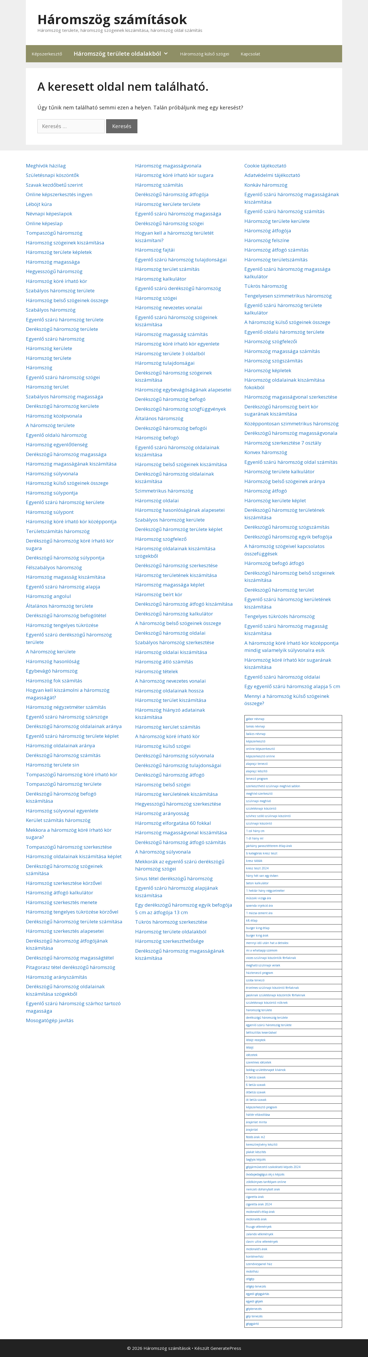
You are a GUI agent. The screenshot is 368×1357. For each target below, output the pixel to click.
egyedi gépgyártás (257, 1294)
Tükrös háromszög (265, 286)
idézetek (252, 1055)
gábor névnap (255, 719)
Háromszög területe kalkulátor (279, 471)
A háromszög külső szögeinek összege (287, 322)
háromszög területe (259, 1010)
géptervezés (254, 1309)
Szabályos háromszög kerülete (170, 519)
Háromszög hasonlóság (53, 661)
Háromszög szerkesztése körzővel (64, 883)
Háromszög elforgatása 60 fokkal (173, 823)
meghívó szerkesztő (259, 794)
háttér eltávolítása (258, 1115)
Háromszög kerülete (49, 348)
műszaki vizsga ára (258, 898)
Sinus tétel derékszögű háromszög (174, 878)
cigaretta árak (255, 1197)
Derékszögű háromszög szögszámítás (286, 527)
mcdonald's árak (256, 1249)
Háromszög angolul (48, 596)
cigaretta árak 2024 (259, 1204)
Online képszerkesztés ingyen (59, 194)
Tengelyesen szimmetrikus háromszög (288, 295)
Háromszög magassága (53, 261)
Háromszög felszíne (266, 240)
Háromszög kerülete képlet (275, 500)
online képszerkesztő (260, 749)
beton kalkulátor (257, 883)
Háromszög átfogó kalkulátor (59, 892)
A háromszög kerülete (51, 651)
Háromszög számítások (112, 19)
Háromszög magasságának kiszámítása (71, 463)
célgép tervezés (256, 1286)
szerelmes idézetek (258, 1062)
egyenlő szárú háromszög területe (269, 1025)
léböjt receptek (256, 1040)
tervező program (257, 779)
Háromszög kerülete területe (167, 204)
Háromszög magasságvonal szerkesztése (290, 396)
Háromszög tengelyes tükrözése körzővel (72, 911)
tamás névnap (255, 726)
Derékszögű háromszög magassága (66, 454)
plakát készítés (256, 1152)
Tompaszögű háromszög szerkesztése (69, 846)
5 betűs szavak (256, 1077)
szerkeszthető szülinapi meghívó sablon (273, 786)
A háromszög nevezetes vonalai (170, 680)
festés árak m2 (255, 1137)
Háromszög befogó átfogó (274, 563)
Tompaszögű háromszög (54, 232)
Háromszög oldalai (157, 500)
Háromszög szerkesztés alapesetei (65, 931)
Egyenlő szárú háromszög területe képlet (72, 736)
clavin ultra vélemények (262, 1242)
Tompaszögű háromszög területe (63, 784)
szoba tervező (255, 980)
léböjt (250, 1047)
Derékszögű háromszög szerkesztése (176, 565)
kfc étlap (251, 920)
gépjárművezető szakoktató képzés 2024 (273, 1167)
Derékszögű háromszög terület (279, 589)
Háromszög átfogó (265, 490)
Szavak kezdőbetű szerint (54, 185)
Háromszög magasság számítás (171, 334)
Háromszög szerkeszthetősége (169, 941)
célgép (250, 1279)
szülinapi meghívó (258, 801)
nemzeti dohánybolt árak (263, 1189)
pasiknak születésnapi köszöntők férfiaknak (275, 995)
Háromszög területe (48, 358)
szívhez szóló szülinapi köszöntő (268, 816)
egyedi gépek (254, 1301)
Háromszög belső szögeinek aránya (284, 481)
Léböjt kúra (39, 204)
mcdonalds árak (256, 1219)
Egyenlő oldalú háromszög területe (284, 332)
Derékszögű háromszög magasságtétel (70, 957)
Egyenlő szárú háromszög (55, 338)
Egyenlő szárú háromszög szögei (63, 377)
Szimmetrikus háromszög (164, 490)
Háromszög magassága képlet (169, 584)
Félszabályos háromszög (54, 567)
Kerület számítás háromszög (58, 820)
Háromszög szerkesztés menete (61, 902)
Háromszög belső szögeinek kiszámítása (181, 464)
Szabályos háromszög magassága (64, 396)
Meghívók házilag (46, 165)
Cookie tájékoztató (265, 165)
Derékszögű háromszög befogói (171, 428)
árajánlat (252, 1130)
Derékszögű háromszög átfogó (169, 774)
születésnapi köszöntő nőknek (267, 1003)
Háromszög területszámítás (276, 259)
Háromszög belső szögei (163, 784)
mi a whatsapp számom (261, 950)
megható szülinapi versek (263, 965)
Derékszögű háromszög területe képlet (179, 529)
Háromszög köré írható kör (56, 281)
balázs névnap (255, 734)
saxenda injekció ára (259, 906)
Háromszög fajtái (155, 249)
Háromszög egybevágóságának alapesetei (183, 389)
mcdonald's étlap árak (260, 1212)
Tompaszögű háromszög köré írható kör (71, 774)
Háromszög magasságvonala (168, 165)
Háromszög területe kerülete (277, 221)
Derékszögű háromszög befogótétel (66, 615)
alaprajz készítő (256, 771)
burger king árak (257, 935)
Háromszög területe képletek (59, 252)
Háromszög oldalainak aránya (60, 745)
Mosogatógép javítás (50, 1020)
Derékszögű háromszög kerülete (62, 406)
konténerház (255, 1256)
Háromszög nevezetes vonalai (168, 307)
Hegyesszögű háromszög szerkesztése (178, 803)
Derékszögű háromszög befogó (170, 399)
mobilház (252, 1271)
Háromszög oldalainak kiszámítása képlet (74, 856)
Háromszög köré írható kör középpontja (71, 521)
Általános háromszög (159, 418)
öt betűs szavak (256, 1100)
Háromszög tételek (156, 671)
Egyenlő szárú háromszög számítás (284, 211)
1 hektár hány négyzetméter (265, 891)
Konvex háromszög (265, 452)
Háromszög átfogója (267, 230)
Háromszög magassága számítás (282, 351)
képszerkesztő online (260, 756)
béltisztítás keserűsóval (261, 1032)
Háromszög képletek (267, 370)
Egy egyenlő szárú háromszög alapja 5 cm (292, 686)
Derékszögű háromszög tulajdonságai (178, 765)
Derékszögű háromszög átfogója (172, 194)
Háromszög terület (47, 386)
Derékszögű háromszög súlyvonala (174, 755)
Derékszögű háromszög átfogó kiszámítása (184, 604)
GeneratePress (225, 1348)
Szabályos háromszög (51, 309)
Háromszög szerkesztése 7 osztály (282, 442)
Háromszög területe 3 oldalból (170, 353)
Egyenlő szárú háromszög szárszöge (67, 716)
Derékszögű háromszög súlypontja (65, 557)
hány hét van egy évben (262, 876)
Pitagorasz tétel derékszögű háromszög (70, 967)
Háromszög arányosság (162, 813)
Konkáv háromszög (266, 185)
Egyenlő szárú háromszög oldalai (282, 676)
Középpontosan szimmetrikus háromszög (291, 423)
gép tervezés (254, 1316)
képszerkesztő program (261, 1107)
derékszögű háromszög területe (267, 1018)
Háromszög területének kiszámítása (176, 575)
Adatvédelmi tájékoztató (272, 175)
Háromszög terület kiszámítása (170, 700)
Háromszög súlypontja (52, 492)
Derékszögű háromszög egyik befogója (288, 536)
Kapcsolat (250, 54)
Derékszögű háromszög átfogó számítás (180, 842)
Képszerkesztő (47, 54)
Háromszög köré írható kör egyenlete (177, 343)
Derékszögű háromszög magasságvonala (291, 433)
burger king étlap (257, 928)
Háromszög (39, 367)
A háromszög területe (50, 425)
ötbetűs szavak (256, 1092)
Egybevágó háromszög (52, 670)
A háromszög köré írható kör (167, 736)
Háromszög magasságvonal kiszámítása (181, 832)
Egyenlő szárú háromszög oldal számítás (291, 462)
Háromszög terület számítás (167, 269)
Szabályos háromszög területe (60, 290)
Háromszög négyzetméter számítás (66, 707)
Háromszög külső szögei (204, 54)
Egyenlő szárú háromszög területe (64, 319)
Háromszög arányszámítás (56, 977)
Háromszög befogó (157, 437)
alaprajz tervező (257, 764)
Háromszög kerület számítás (167, 726)
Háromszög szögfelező (161, 539)
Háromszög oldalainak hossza (169, 690)
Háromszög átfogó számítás (276, 249)
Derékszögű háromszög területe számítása (74, 921)
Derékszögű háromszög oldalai (170, 633)
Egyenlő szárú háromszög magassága (178, 213)
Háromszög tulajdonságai (165, 363)
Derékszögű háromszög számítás (63, 755)
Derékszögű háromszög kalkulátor (174, 613)
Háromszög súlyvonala (52, 473)
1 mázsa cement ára (259, 913)
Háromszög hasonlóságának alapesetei (180, 510)
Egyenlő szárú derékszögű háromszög (178, 288)
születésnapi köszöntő (261, 808)
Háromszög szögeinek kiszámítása (65, 242)
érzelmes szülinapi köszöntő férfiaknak (272, 988)
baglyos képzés (256, 1159)
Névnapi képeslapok (49, 213)
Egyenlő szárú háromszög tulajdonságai (181, 259)
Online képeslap (44, 223)
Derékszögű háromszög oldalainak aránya (74, 726)
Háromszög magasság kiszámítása (66, 577)
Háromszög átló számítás (164, 661)
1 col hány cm (255, 831)
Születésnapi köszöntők (52, 175)
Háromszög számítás (159, 185)
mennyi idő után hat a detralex (267, 943)
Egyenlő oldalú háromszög (56, 435)
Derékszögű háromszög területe (62, 329)
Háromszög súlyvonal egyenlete (62, 810)
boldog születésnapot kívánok (266, 1070)
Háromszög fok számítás (54, 680)
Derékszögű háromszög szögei (169, 223)
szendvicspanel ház (259, 1264)
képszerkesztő (255, 741)
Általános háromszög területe (59, 606)
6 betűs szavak (256, 1085)
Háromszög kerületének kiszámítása (176, 794)
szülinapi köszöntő (259, 823)
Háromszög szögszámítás (273, 360)
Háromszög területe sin (52, 764)
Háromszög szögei (156, 298)
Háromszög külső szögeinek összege (67, 483)
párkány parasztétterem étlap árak (269, 846)
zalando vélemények (259, 1234)
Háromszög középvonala (54, 415)
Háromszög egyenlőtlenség (57, 444)
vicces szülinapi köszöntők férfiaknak (271, 958)
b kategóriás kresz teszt (261, 853)
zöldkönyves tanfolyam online (266, 1182)
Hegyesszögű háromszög (54, 271)
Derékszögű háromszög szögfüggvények (180, 409)
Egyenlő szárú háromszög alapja (63, 586)
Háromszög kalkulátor (160, 278)
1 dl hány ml (254, 838)
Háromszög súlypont (50, 512)
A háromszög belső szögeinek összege (178, 623)
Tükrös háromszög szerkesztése (171, 921)
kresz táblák (254, 861)
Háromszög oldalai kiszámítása (171, 652)
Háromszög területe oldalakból (124, 53)
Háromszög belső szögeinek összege (67, 300)
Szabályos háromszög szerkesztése (174, 642)
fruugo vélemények (259, 1227)
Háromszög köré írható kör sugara (174, 175)
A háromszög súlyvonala (163, 851)
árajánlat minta (256, 1122)
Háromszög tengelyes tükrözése (62, 625)
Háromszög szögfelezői (270, 341)
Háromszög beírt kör (158, 594)
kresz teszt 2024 (257, 868)
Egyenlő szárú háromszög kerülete (65, 502)
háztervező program (259, 973)
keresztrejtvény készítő (261, 1144)
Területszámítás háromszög (58, 531)
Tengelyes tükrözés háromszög (279, 616)
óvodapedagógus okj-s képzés (265, 1174)
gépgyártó (252, 1324)
